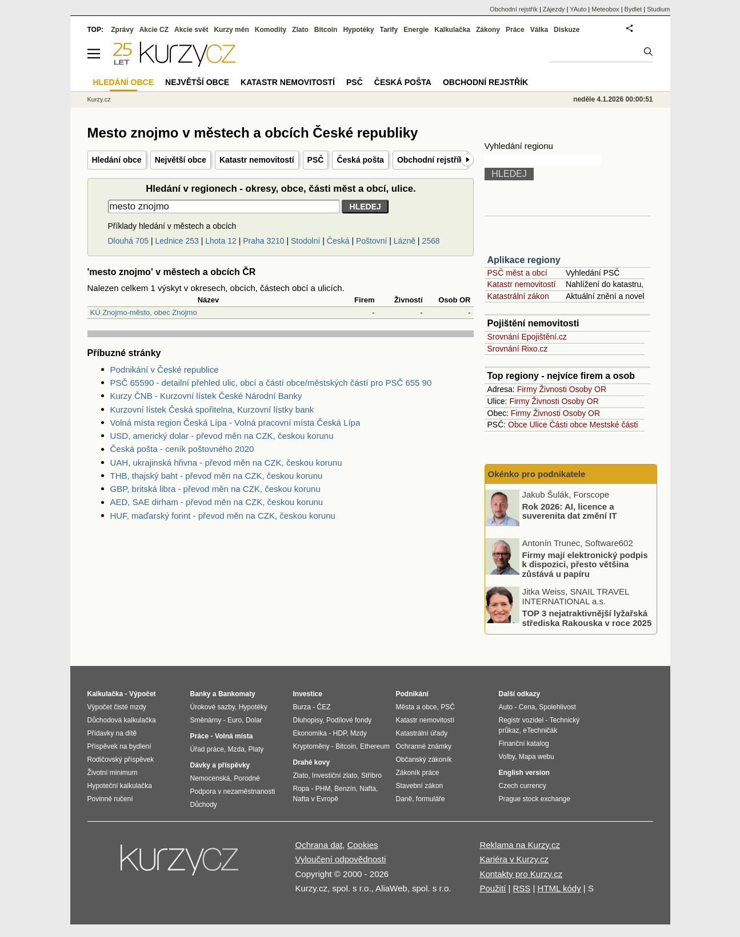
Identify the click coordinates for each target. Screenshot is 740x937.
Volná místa (234, 736)
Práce (515, 30)
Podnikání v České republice (164, 369)
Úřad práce (207, 749)
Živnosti (553, 389)
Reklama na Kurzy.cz (519, 845)
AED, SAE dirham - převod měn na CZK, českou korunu (216, 502)
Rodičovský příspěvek (120, 760)
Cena (527, 707)
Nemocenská (210, 778)
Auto (506, 707)
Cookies (362, 845)
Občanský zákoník (424, 760)
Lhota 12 (221, 240)
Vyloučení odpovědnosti (340, 859)
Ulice (538, 424)
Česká (338, 240)
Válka (539, 30)
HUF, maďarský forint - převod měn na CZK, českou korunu (222, 515)
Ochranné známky (423, 746)
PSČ (315, 159)
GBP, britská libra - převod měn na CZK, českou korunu (215, 489)
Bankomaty (236, 694)
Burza (302, 707)
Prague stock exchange (534, 799)
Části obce (568, 424)
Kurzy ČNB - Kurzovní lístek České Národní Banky (206, 396)
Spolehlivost (557, 707)
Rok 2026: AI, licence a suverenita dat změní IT (569, 510)
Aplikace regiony (524, 260)
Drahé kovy (311, 762)
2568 (430, 240)
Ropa (301, 789)
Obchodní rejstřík (430, 159)
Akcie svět (191, 30)
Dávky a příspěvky (220, 765)
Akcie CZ (154, 30)
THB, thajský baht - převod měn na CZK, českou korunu (216, 475)
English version (524, 773)
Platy (256, 749)
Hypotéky (358, 30)
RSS (521, 888)
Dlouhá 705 (128, 240)
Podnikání (412, 694)
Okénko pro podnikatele (537, 474)
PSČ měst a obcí (517, 272)
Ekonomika (310, 733)
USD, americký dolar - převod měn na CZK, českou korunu (222, 436)
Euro (234, 720)
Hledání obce (117, 159)
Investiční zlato (334, 776)
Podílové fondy (348, 720)
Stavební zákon (419, 786)
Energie (416, 30)
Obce (517, 424)
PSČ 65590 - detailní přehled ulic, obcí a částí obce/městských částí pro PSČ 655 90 (271, 382)
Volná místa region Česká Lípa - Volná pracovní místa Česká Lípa (235, 422)
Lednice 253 (177, 240)
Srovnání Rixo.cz (517, 348)
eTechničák (540, 730)
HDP (340, 733)
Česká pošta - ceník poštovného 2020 (182, 449)
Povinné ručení (110, 799)
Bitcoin (326, 30)
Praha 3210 (263, 240)
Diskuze (566, 30)
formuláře (430, 799)
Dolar (254, 720)
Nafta (367, 789)
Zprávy (122, 30)
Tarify (388, 30)
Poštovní (371, 240)
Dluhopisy (308, 720)
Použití (492, 888)
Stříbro (371, 776)
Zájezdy (554, 9)
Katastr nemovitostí (256, 159)
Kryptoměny (311, 746)
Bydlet (633, 9)
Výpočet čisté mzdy (116, 707)
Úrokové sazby (212, 707)
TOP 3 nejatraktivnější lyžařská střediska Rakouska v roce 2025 (587, 618)
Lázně (404, 240)
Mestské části (614, 424)
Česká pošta (360, 159)
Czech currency (522, 786)
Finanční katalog (524, 744)
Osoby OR (587, 389)
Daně (404, 799)
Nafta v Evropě (315, 799)
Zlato (300, 30)
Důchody (203, 805)
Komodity (270, 30)
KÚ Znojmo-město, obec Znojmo (143, 312)
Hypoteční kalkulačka (119, 786)
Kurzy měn (231, 30)
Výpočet (142, 694)
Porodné (246, 778)
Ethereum (375, 746)
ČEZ (324, 707)
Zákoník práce (417, 773)
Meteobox (605, 9)
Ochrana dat (319, 845)
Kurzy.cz (99, 99)
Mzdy (358, 733)
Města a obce (416, 707)
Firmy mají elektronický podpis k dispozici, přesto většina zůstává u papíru (585, 564)
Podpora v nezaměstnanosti (232, 791)
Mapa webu (536, 757)
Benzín (344, 789)
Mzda (236, 749)
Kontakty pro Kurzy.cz (520, 874)
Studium (658, 9)
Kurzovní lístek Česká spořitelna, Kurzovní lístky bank (212, 409)
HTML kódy (559, 888)
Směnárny (206, 720)
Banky (200, 694)
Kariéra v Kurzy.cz (514, 859)
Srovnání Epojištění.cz (527, 336)
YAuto (578, 9)
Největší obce (180, 159)
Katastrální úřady (422, 733)
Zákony (488, 30)
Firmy (527, 389)
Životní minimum (112, 773)
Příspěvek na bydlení (119, 746)
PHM (323, 789)
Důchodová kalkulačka (121, 720)
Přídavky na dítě (112, 733)
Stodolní (305, 240)
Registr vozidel (521, 720)
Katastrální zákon (518, 296)
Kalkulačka (452, 30)
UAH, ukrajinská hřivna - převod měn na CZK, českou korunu (226, 462)
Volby (507, 757)
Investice (307, 694)
